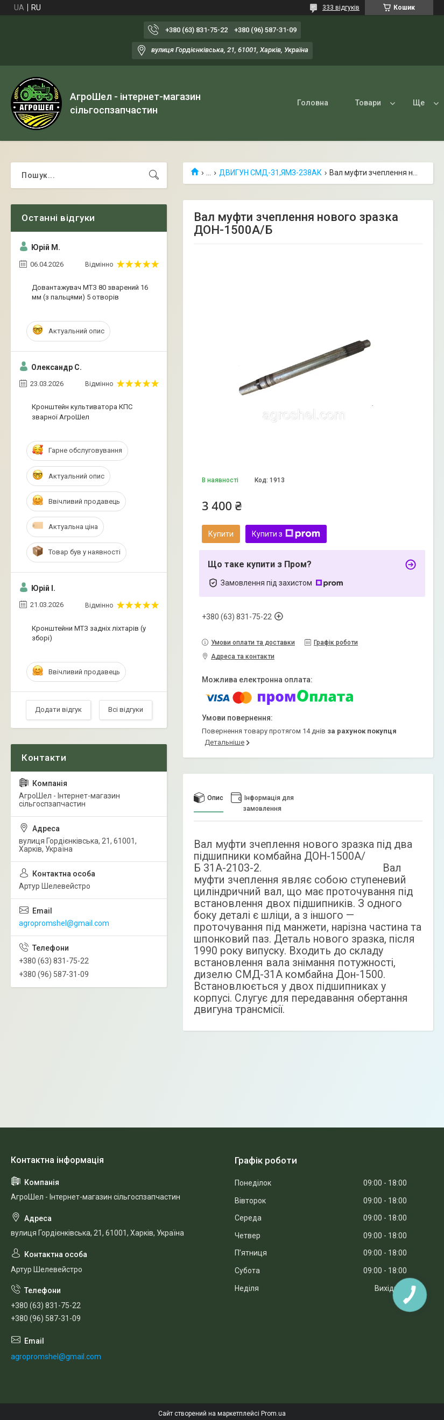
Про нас (385, 102)
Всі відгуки (125, 709)
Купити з (286, 534)
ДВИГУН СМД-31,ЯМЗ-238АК (270, 172)
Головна (271, 102)
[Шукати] (154, 175)
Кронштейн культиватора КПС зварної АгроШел (82, 411)
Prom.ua (273, 1413)
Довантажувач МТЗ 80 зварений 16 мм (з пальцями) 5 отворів (90, 292)
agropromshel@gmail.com (64, 923)
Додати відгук (58, 709)
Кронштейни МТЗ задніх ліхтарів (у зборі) (89, 633)
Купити (221, 534)
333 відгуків (341, 7)
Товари (327, 102)
